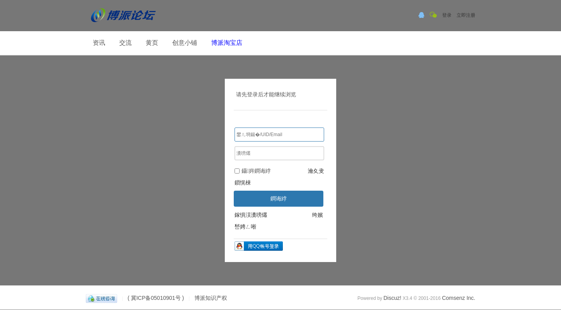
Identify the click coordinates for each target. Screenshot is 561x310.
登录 (447, 15)
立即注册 (466, 15)
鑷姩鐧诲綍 (253, 171)
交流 (125, 42)
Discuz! (392, 298)
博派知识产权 (210, 298)
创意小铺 (184, 42)
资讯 (99, 42)
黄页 (152, 42)
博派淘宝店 (226, 42)
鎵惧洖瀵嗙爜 (251, 215)
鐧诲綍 (278, 198)
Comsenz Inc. (458, 298)
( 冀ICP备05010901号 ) (155, 298)
